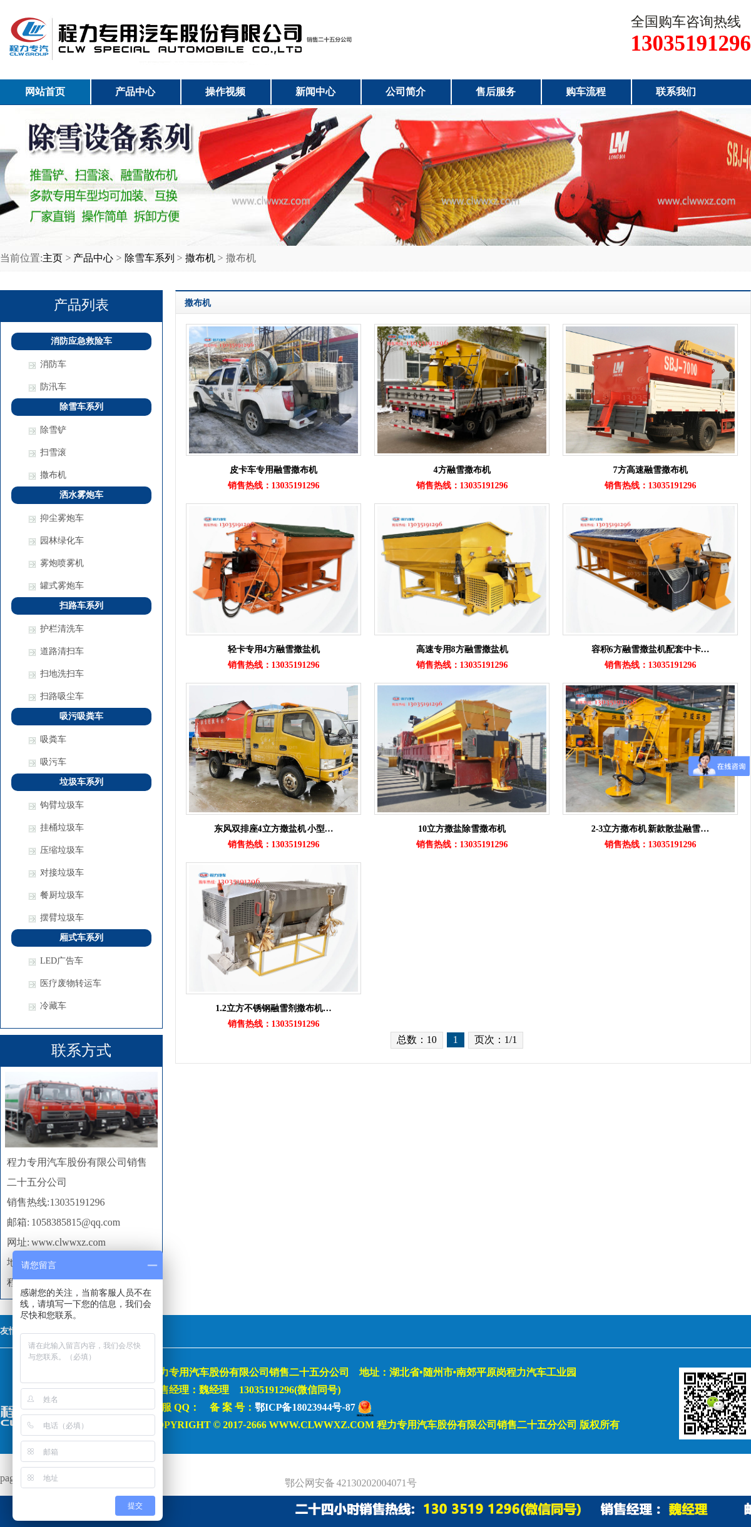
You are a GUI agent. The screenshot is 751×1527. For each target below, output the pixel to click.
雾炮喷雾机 (62, 563)
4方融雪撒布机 (462, 470)
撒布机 (200, 258)
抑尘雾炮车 (62, 518)
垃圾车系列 (81, 782)
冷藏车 (53, 1005)
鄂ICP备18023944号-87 (305, 1407)
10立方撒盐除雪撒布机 (462, 829)
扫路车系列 (81, 605)
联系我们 (676, 91)
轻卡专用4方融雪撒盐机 (274, 649)
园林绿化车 (62, 540)
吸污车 (53, 762)
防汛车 (53, 386)
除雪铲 (53, 430)
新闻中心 (315, 91)
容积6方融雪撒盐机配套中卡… (650, 649)
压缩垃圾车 (62, 850)
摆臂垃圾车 (62, 917)
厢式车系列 (81, 937)
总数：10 (417, 1039)
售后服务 (496, 91)
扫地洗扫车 (62, 673)
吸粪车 (53, 739)
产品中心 (135, 91)
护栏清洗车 (62, 628)
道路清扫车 (62, 651)
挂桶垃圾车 (62, 827)
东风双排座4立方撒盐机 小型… (274, 829)
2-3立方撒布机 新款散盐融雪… (650, 829)
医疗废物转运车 (70, 983)
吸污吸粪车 (81, 716)
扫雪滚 (53, 452)
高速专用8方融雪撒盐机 (462, 649)
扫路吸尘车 (62, 696)
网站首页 (45, 91)
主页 (53, 258)
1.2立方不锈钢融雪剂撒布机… (273, 1008)
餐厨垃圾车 (62, 895)
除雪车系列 (150, 258)
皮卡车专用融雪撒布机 (273, 470)
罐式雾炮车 (62, 585)
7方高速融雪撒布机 (650, 470)
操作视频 (225, 91)
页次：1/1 (495, 1039)
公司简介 (406, 91)
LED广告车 (61, 960)
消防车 (53, 364)
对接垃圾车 (62, 872)
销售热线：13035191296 (274, 485)
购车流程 (586, 91)
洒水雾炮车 (81, 495)
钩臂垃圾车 (62, 805)
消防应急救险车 (81, 341)
